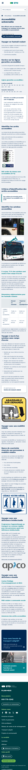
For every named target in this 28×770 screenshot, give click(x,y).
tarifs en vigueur (6, 597)
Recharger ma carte (8, 761)
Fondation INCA (12, 588)
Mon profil (7, 756)
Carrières (4, 741)
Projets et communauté (9, 733)
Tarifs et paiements (7, 720)
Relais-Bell (19, 489)
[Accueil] (2, 15)
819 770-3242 (7, 699)
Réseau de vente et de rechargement (13, 726)
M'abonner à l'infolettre (12, 748)
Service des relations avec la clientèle (11, 487)
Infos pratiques (8, 15)
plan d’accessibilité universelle (12, 36)
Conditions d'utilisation (6, 769)
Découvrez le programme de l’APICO (11, 559)
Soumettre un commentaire (11, 704)
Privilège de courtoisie (18, 479)
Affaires (4, 744)
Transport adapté (7, 730)
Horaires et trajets (7, 716)
